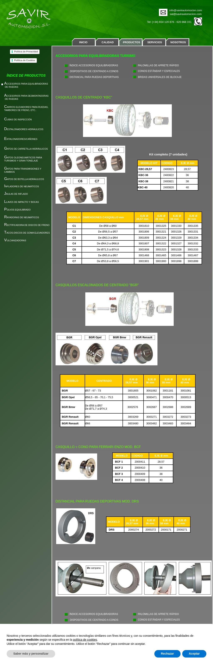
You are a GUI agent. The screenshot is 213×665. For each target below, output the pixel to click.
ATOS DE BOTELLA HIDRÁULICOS (24, 179)
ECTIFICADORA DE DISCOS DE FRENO (27, 225)
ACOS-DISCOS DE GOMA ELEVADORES (27, 233)
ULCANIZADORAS (15, 240)
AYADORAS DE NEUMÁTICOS (21, 217)
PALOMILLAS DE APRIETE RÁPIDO (158, 65)
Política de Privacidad (26, 51)
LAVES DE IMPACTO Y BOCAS (21, 202)
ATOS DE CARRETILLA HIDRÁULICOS (26, 149)
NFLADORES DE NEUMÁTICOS (21, 186)
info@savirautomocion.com (185, 10)
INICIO (83, 42)
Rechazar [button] (167, 653)
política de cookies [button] (85, 639)
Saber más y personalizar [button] (30, 653)
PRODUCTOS (131, 42)
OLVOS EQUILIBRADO (17, 209)
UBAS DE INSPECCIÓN (18, 119)
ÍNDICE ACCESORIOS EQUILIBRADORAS (93, 65)
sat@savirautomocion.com (186, 14)
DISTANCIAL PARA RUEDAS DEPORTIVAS (94, 77)
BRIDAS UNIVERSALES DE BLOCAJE (160, 77)
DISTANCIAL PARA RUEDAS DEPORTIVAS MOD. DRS (97, 501)
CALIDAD (108, 42)
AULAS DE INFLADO (16, 194)
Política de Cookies (24, 60)
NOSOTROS (178, 42)
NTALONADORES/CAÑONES (20, 139)
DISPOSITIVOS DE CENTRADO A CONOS (94, 71)
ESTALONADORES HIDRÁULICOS (23, 129)
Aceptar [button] (194, 653)
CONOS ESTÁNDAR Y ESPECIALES (159, 71)
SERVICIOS (154, 42)
